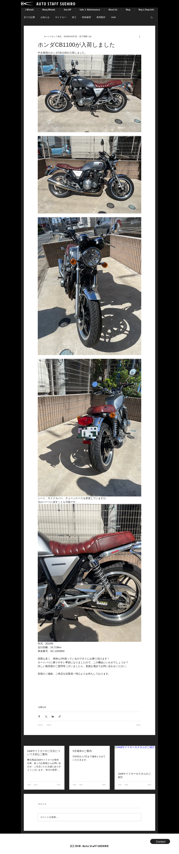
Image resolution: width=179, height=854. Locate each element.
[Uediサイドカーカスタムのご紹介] (135, 757)
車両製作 (100, 17)
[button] (29, 10)
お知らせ (45, 17)
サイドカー (60, 17)
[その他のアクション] (139, 36)
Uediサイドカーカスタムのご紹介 (134, 775)
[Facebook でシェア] (39, 716)
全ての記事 (29, 17)
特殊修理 (86, 17)
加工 (74, 17)
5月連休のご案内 (82, 751)
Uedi (113, 17)
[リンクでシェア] (59, 716)
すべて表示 (150, 741)
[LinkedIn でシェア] (52, 716)
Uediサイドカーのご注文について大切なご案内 (43, 753)
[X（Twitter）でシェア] (46, 716)
